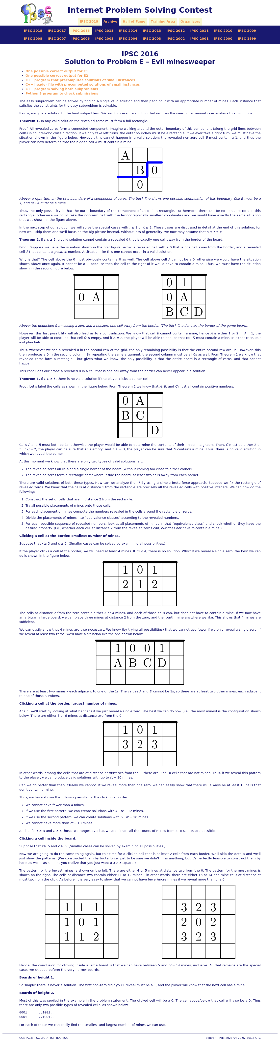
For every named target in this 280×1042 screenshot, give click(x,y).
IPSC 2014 (128, 31)
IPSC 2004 (128, 38)
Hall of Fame (134, 21)
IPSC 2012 (175, 31)
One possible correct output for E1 (56, 71)
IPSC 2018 (89, 21)
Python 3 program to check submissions (61, 93)
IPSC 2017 (57, 31)
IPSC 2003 (152, 38)
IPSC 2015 (104, 31)
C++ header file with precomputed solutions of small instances (82, 84)
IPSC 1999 (247, 38)
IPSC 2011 (199, 31)
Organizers (190, 21)
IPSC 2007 (57, 38)
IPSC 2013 (152, 31)
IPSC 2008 (33, 38)
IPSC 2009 (247, 31)
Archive (110, 21)
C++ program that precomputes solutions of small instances (80, 80)
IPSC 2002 (175, 38)
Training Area (163, 21)
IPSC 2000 (223, 38)
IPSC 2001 (199, 38)
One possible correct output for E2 (56, 75)
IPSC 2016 (81, 31)
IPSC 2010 (223, 31)
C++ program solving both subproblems (61, 89)
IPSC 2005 (104, 38)
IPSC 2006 (81, 38)
